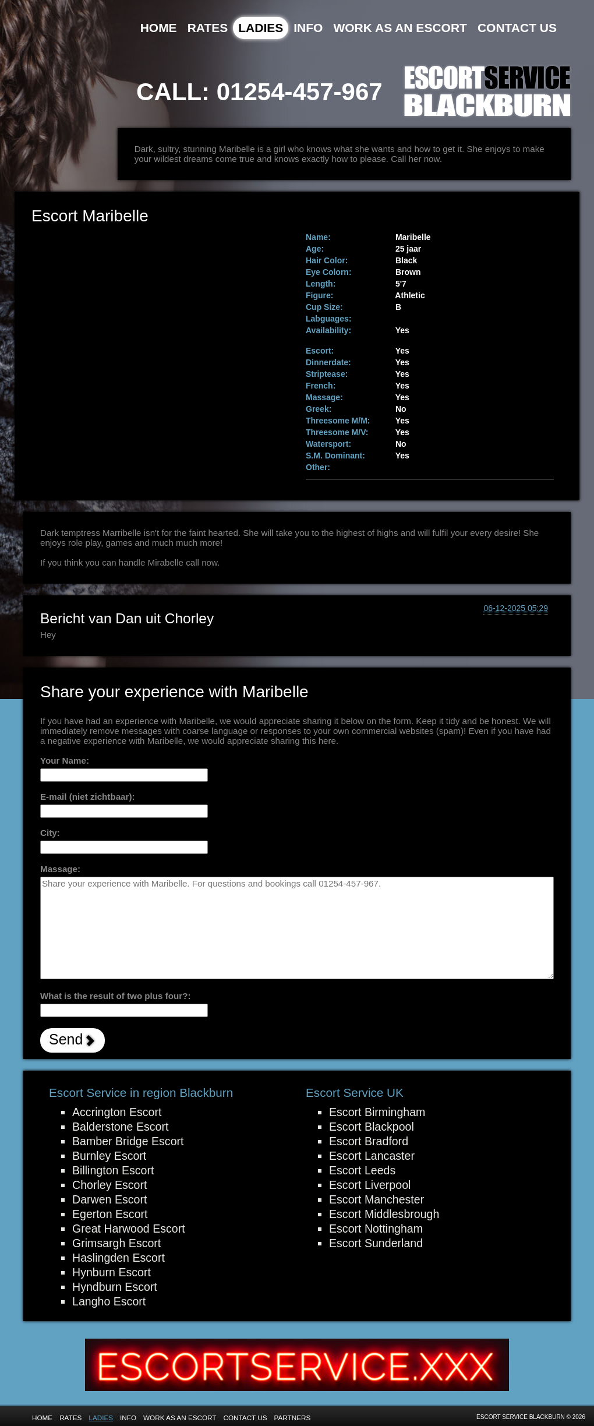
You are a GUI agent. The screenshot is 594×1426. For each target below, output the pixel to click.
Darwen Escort (109, 1199)
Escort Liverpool (370, 1184)
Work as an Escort (399, 27)
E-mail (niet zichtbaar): (87, 797)
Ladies (260, 27)
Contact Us (517, 27)
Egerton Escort (110, 1214)
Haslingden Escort (118, 1257)
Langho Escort (109, 1301)
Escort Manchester (376, 1199)
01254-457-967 (300, 91)
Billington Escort (113, 1170)
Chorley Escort (109, 1184)
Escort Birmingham (377, 1112)
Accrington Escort (116, 1112)
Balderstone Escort (120, 1126)
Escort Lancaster (372, 1155)
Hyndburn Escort (114, 1286)
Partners (292, 1417)
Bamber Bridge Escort (128, 1141)
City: (50, 833)
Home (158, 27)
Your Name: (64, 760)
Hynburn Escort (111, 1272)
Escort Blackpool (371, 1126)
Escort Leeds (362, 1170)
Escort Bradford (368, 1141)
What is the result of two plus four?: (115, 996)
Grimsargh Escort (116, 1243)
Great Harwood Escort (128, 1228)
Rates (208, 27)
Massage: (60, 869)
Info (308, 27)
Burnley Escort (109, 1155)
